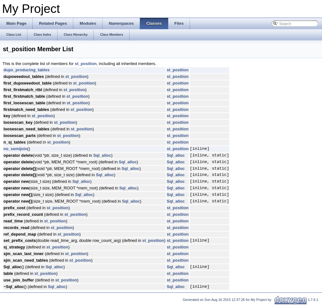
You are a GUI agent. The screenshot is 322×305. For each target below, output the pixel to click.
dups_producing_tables (26, 70)
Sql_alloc (102, 155)
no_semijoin (15, 148)
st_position (86, 63)
